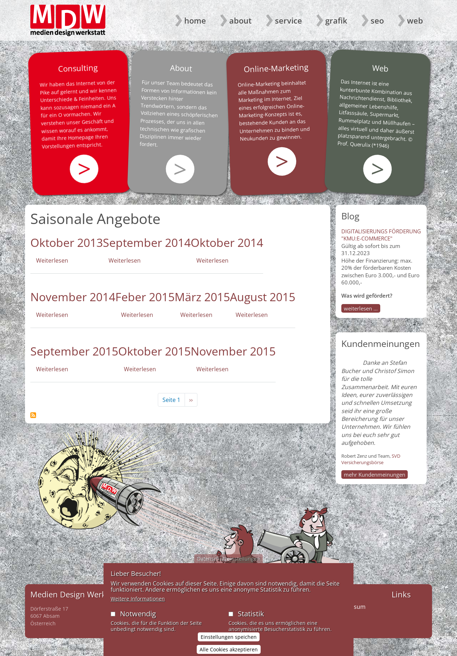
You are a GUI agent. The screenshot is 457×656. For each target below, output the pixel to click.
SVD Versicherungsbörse (370, 459)
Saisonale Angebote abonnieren (33, 415)
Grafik (336, 20)
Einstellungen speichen (229, 645)
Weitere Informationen (138, 607)
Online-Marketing (275, 67)
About (240, 20)
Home (195, 20)
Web (415, 20)
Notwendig (138, 622)
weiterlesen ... (361, 308)
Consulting (78, 68)
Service (288, 20)
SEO (377, 20)
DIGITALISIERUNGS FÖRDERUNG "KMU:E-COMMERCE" (381, 235)
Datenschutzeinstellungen (228, 567)
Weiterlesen (52, 260)
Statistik (251, 622)
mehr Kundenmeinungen (374, 474)
